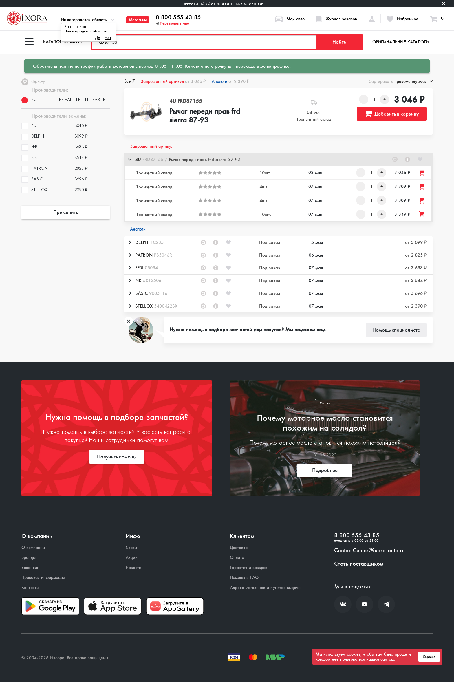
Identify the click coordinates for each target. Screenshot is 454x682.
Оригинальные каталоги (400, 42)
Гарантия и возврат (248, 567)
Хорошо (429, 656)
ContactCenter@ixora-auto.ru (369, 550)
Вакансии (30, 567)
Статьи (132, 547)
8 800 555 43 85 (178, 17)
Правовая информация (43, 577)
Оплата (237, 557)
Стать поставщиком (358, 564)
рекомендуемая (415, 81)
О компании (33, 547)
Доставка (239, 547)
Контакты (30, 587)
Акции (132, 557)
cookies (353, 654)
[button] (278, 159)
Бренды (28, 557)
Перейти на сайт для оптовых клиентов (222, 3)
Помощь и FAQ (244, 577)
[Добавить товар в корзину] (422, 173)
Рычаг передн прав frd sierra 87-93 (204, 116)
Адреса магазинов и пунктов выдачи (265, 587)
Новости (133, 567)
